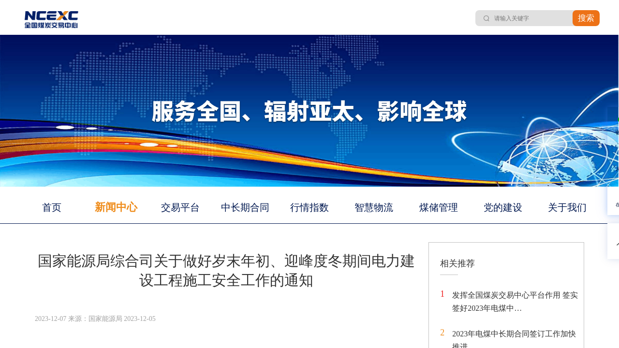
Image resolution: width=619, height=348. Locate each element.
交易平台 (180, 207)
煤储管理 (438, 207)
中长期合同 (245, 207)
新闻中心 (116, 207)
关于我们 (567, 207)
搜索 (586, 18)
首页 (51, 207)
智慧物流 (373, 207)
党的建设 (503, 207)
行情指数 (309, 207)
